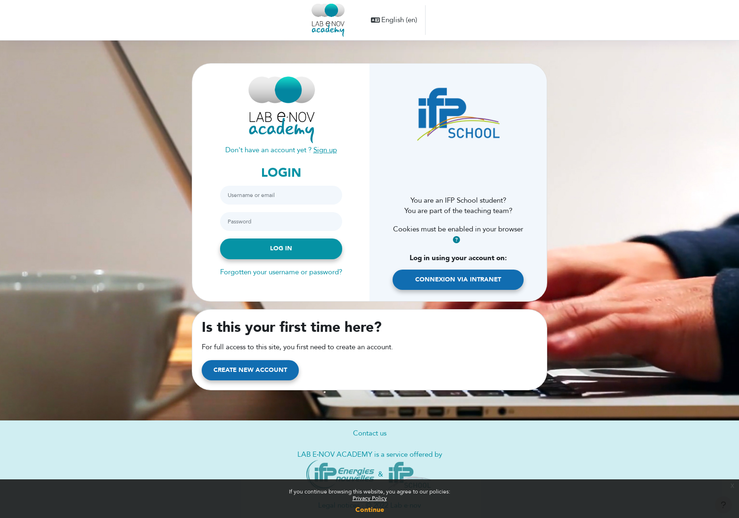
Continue (369, 509)
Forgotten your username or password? (281, 272)
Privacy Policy (370, 498)
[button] (394, 20)
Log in (281, 248)
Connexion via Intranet (458, 279)
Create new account (250, 370)
